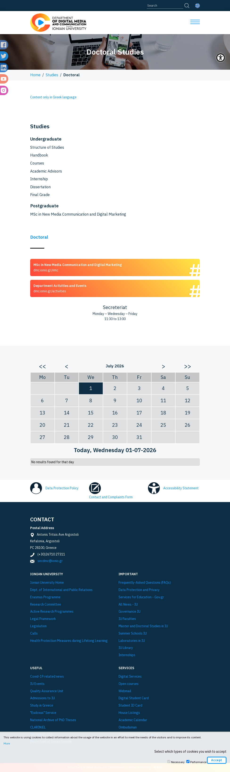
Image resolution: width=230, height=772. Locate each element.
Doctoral (39, 237)
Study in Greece (41, 706)
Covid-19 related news (47, 677)
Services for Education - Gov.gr (141, 597)
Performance (198, 762)
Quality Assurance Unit (46, 691)
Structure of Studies (47, 147)
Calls (34, 633)
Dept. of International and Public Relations (61, 590)
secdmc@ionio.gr (50, 561)
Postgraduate (44, 206)
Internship (39, 179)
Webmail (125, 691)
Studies (52, 74)
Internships (127, 655)
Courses (37, 163)
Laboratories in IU (132, 641)
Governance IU (129, 612)
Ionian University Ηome (47, 583)
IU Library (126, 648)
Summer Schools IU (133, 633)
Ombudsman (128, 727)
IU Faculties (127, 619)
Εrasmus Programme (45, 597)
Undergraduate (46, 139)
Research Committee (45, 605)
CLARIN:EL (38, 727)
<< (42, 366)
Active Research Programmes (52, 612)
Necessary (178, 762)
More (7, 743)
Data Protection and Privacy (139, 590)
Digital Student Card (134, 698)
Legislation (38, 626)
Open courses (129, 684)
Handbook (39, 155)
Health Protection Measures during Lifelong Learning (69, 641)
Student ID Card (130, 706)
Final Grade (40, 194)
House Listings (129, 713)
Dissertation (40, 187)
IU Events (37, 684)
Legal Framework (43, 619)
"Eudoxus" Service (43, 713)
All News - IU (128, 605)
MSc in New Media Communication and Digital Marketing (78, 214)
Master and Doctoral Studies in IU (143, 626)
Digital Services (130, 677)
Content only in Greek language (53, 97)
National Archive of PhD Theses (53, 720)
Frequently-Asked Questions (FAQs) (145, 583)
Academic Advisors (46, 171)
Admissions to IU (42, 698)
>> (187, 366)
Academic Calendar (133, 720)
